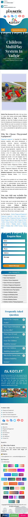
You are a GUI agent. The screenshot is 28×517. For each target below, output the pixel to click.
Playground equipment (6, 139)
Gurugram (14, 474)
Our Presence (6, 432)
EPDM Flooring (18, 226)
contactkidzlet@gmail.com (19, 456)
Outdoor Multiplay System (10, 292)
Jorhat (22, 488)
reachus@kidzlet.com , (7, 456)
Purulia (17, 488)
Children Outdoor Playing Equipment (13, 302)
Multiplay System (16, 224)
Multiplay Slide (9, 226)
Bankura (6, 497)
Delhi (16, 465)
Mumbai (22, 465)
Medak (5, 483)
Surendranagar (12, 470)
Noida (5, 465)
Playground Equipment (6, 216)
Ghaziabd (11, 465)
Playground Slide (5, 218)
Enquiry (23, 515)
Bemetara (4, 479)
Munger (6, 492)
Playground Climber (10, 220)
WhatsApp (14, 515)
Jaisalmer (21, 497)
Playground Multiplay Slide (10, 294)
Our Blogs (5, 434)
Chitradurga (7, 474)
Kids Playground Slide (21, 220)
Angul (15, 497)
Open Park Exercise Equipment (11, 282)
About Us (5, 427)
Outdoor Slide (13, 222)
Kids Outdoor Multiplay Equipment (12, 287)
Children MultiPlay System (10, 297)
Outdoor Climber (5, 224)
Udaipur (21, 474)
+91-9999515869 (8, 3)
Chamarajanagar (14, 492)
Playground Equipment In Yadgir (15, 58)
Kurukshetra (21, 470)
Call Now (5, 515)
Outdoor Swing (5, 222)
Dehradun (21, 483)
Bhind (17, 501)
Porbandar (11, 501)
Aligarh (21, 492)
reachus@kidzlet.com (10, 7)
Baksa (24, 479)
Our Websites (6, 436)
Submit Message (14, 266)
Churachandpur (13, 483)
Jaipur (5, 470)
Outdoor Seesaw (22, 222)
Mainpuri (19, 479)
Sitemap (5, 430)
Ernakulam (6, 488)
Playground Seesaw (15, 218)
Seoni (11, 497)
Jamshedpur (12, 479)
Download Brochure (19, 30)
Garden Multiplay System (10, 299)
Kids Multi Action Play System (11, 290)
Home (4, 58)
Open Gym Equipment (20, 216)
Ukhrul (12, 488)
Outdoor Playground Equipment (18, 214)
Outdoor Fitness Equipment (10, 280)
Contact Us (5, 438)
